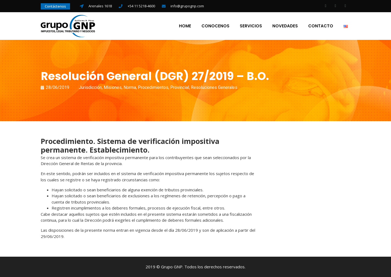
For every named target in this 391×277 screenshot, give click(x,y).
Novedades (285, 26)
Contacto (320, 26)
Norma (130, 87)
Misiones (113, 87)
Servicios (251, 26)
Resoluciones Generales (214, 87)
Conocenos (215, 26)
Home (185, 26)
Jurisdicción (90, 87)
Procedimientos (153, 87)
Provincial (179, 87)
